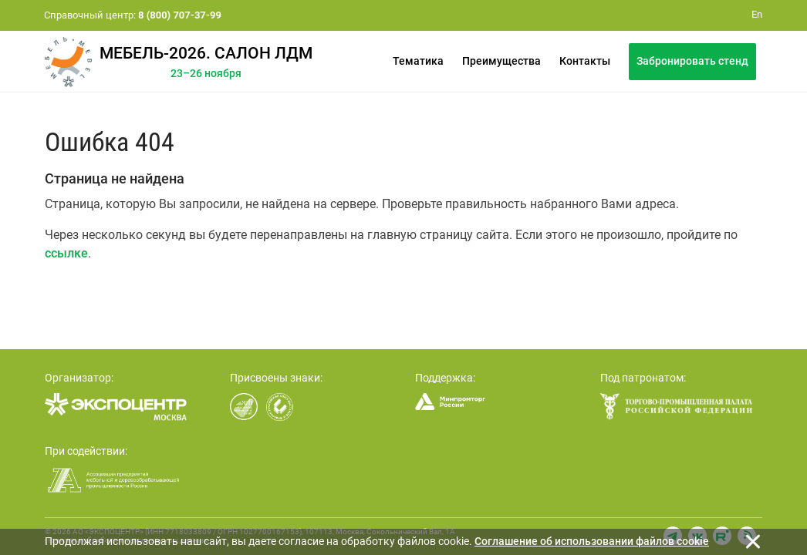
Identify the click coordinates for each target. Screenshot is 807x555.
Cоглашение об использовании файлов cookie (591, 541)
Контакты (584, 61)
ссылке (66, 253)
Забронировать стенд (692, 61)
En (756, 14)
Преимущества (501, 61)
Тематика (418, 61)
